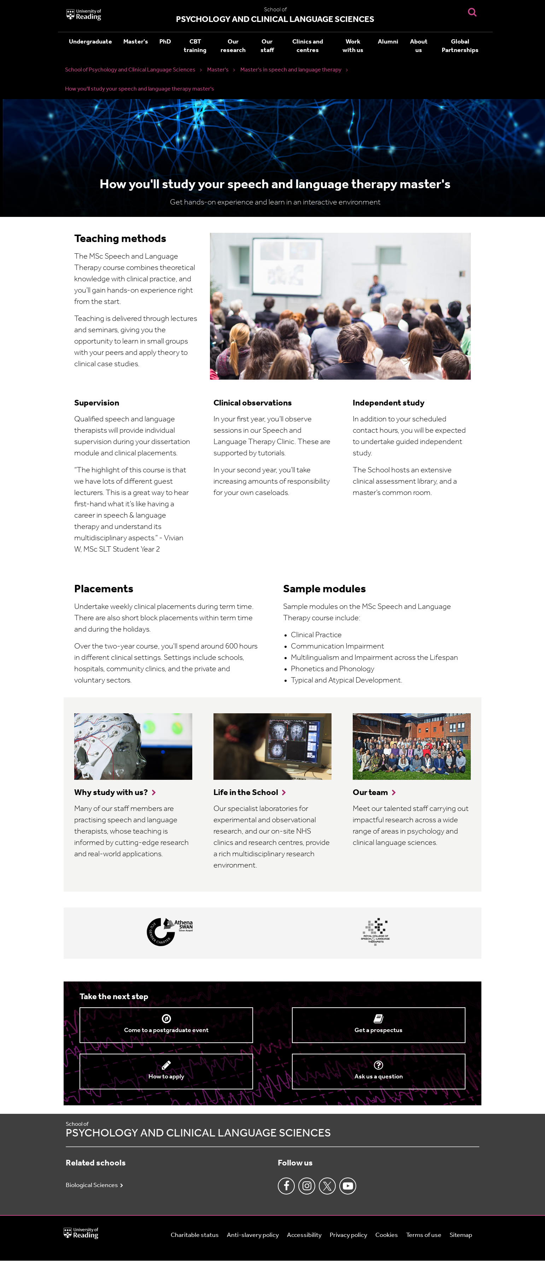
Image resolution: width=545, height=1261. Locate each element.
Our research (233, 46)
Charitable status (195, 1235)
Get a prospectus (378, 1030)
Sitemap (461, 1235)
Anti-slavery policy (253, 1235)
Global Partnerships (460, 46)
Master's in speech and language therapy (290, 70)
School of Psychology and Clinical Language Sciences (130, 70)
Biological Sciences (92, 1185)
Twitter (327, 1185)
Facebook (286, 1185)
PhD (165, 42)
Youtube (347, 1185)
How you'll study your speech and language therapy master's (139, 89)
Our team (370, 793)
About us (419, 46)
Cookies (386, 1235)
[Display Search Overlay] (472, 11)
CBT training (195, 46)
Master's (135, 42)
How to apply (166, 1076)
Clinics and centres (307, 46)
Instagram (306, 1185)
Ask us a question (378, 1076)
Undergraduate (90, 42)
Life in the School (245, 793)
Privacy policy (348, 1235)
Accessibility (304, 1235)
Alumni (388, 42)
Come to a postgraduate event (166, 1030)
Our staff (267, 46)
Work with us (352, 46)
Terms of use (423, 1235)
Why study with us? (111, 793)
